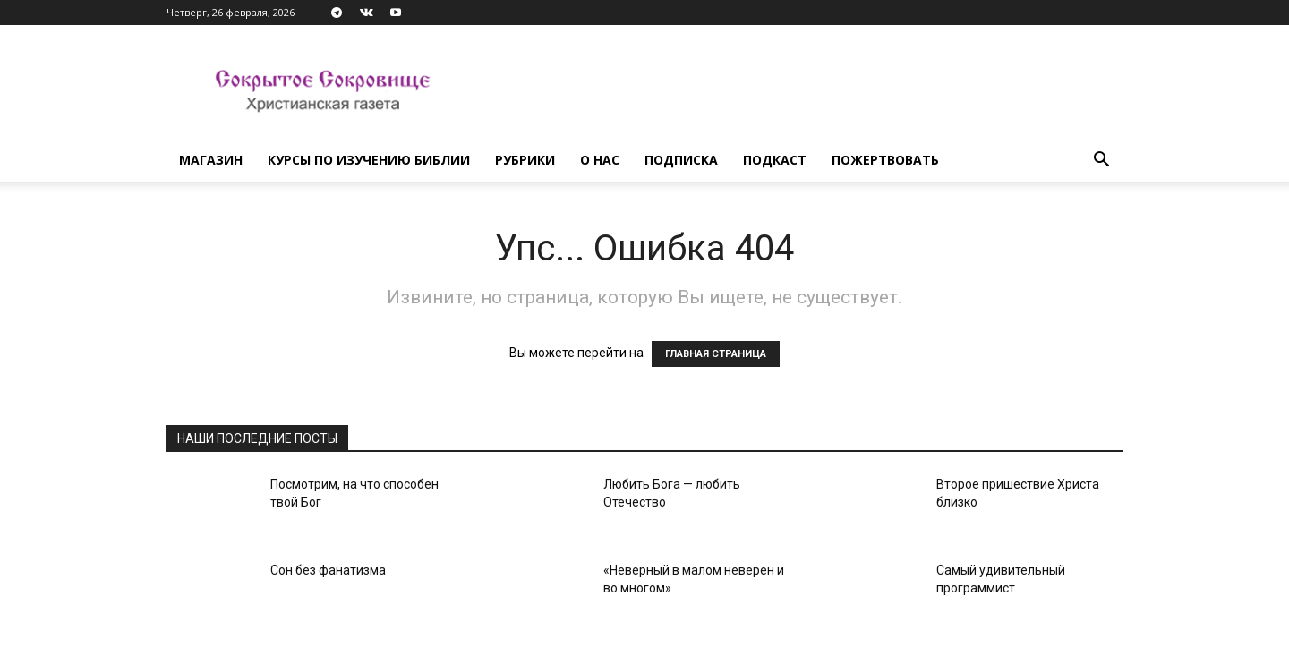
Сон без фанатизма (328, 570)
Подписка (681, 159)
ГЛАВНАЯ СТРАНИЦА (715, 354)
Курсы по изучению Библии (369, 159)
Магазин (211, 159)
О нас (599, 159)
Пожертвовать (885, 159)
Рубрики (525, 159)
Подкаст (775, 159)
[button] (1101, 161)
